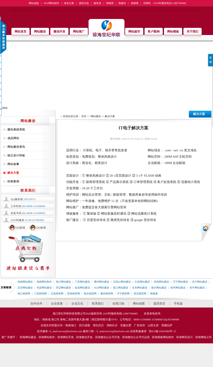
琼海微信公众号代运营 (136, 337)
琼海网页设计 (184, 337)
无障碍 (147, 3)
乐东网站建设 (139, 287)
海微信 (122, 3)
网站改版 (34, 3)
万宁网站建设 (159, 10)
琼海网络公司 (203, 337)
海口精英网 (24, 293)
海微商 (110, 3)
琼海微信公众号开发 (107, 337)
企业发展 (57, 303)
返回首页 (159, 303)
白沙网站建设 (101, 287)
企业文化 (77, 303)
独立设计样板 (16, 155)
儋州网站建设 (88, 10)
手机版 (178, 303)
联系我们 (98, 303)
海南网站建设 (18, 10)
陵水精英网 (90, 293)
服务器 (97, 3)
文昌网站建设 (125, 10)
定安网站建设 (194, 10)
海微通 (134, 3)
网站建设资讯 (16, 146)
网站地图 (139, 303)
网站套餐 (13, 164)
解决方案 (13, 172)
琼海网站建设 (142, 10)
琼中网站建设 (197, 287)
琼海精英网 (73, 293)
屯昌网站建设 (44, 287)
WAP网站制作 (51, 3)
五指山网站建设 (106, 10)
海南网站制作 (36, 10)
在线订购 (118, 303)
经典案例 (13, 181)
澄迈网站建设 (63, 287)
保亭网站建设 (178, 287)
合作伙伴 (36, 303)
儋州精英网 (106, 293)
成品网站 (13, 138)
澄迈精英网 (140, 293)
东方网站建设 (177, 10)
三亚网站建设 (70, 10)
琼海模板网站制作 (163, 337)
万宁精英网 (123, 293)
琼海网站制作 (46, 337)
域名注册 (69, 3)
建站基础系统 (16, 129)
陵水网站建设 (159, 287)
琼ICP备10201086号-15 (162, 331)
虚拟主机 (84, 3)
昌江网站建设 (120, 287)
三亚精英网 (40, 293)
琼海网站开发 (65, 337)
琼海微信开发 (84, 337)
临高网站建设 (82, 287)
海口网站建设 (53, 10)
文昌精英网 (57, 293)
